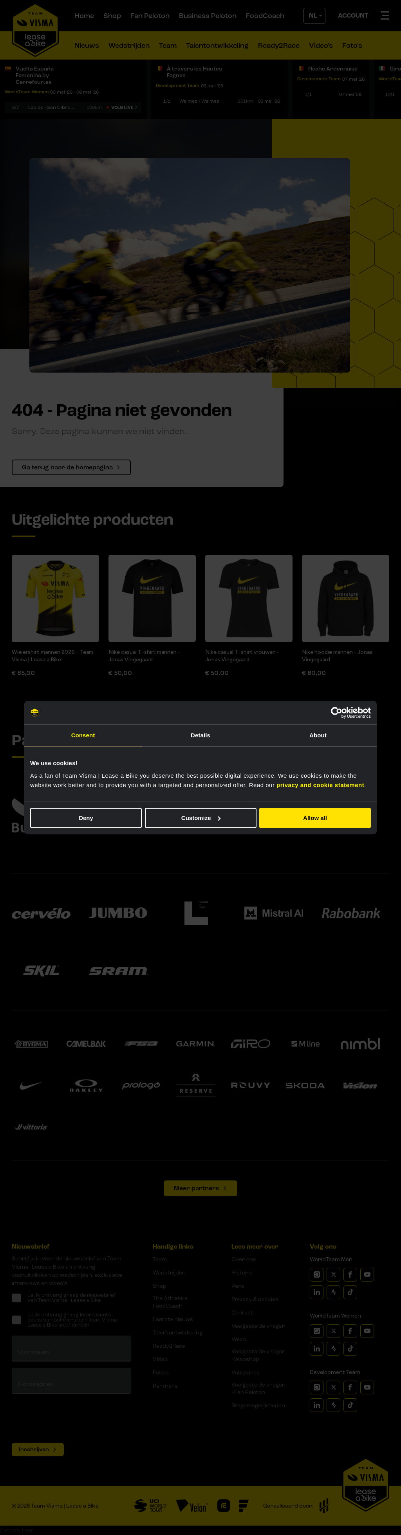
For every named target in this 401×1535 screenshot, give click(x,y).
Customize (200, 818)
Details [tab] (200, 735)
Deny (86, 818)
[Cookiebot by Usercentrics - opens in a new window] (336, 713)
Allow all (315, 818)
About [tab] (318, 735)
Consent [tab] (83, 735)
